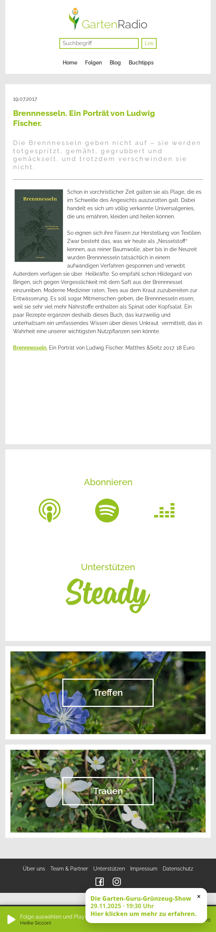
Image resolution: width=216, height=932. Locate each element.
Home (70, 63)
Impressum (143, 869)
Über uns (34, 869)
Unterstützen (109, 869)
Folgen (93, 63)
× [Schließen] (199, 896)
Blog (115, 63)
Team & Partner (69, 869)
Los (149, 43)
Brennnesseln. (30, 348)
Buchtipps (141, 63)
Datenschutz (178, 869)
